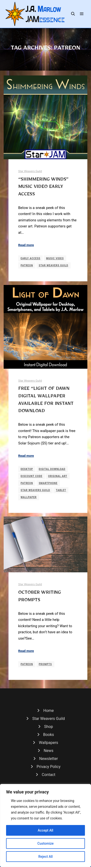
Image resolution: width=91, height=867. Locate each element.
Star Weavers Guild (30, 171)
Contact (48, 774)
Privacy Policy (49, 766)
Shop (48, 726)
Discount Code (31, 476)
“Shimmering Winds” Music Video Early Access (43, 187)
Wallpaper (29, 497)
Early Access (30, 258)
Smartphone (48, 483)
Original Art (57, 476)
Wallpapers (48, 742)
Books (48, 734)
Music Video (55, 258)
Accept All (45, 830)
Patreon (27, 265)
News (48, 750)
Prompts (45, 664)
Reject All (45, 857)
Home (48, 710)
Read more (26, 245)
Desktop (27, 469)
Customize (45, 843)
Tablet (61, 490)
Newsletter (48, 758)
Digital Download (52, 469)
